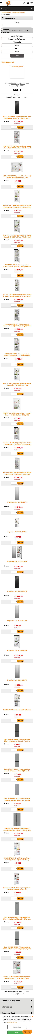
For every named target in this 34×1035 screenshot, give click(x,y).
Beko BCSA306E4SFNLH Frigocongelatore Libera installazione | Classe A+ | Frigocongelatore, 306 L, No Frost (17, 889)
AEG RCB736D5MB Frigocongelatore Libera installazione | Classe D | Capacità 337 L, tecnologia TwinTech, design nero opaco (17, 118)
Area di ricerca (17, 36)
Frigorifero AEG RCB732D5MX (17, 502)
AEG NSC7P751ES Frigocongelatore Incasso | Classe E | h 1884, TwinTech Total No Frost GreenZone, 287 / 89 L (17, 147)
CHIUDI (32, 1016)
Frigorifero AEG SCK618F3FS (17, 532)
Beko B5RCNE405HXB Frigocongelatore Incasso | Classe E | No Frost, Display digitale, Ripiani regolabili (17, 948)
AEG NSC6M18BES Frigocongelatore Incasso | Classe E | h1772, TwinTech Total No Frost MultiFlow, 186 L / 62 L (17, 355)
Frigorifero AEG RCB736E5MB (17, 591)
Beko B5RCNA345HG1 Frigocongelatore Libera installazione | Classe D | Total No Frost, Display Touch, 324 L (17, 741)
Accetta (17, 1032)
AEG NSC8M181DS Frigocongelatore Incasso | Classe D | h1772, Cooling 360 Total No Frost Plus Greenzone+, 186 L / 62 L (17, 325)
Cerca (17, 22)
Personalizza (17, 1027)
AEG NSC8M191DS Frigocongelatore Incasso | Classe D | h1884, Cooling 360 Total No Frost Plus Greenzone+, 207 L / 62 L (17, 266)
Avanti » (22, 85)
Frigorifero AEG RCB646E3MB (17, 650)
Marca (17, 48)
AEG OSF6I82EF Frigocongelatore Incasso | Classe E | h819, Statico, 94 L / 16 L (17, 176)
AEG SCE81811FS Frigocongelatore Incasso (17, 710)
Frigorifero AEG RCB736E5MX (17, 620)
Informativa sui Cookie (12, 1022)
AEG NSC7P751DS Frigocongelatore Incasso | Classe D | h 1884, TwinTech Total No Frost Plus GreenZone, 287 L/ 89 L (17, 236)
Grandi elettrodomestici (21, 30)
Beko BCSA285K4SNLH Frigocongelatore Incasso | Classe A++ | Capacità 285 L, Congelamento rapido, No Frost (17, 859)
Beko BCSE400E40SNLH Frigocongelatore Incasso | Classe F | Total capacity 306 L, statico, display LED (16, 978)
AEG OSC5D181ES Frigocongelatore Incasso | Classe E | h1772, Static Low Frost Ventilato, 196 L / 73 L (17, 385)
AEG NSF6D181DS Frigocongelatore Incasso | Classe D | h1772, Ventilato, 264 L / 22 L (17, 473)
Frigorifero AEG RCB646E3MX (17, 680)
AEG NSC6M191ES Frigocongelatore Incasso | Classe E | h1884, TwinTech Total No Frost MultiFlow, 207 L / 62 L (17, 296)
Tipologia (17, 42)
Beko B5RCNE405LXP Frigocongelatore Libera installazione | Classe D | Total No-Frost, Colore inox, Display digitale (17, 770)
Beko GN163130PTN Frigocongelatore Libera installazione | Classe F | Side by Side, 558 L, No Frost (17, 830)
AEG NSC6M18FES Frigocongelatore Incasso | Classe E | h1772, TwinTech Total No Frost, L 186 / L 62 (17, 444)
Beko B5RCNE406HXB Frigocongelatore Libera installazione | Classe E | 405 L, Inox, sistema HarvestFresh (17, 919)
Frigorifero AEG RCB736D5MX (17, 561)
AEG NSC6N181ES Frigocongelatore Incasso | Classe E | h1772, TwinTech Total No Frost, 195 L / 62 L (17, 207)
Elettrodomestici (5, 9)
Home (2, 30)
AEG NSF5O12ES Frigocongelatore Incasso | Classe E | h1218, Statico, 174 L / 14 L (17, 414)
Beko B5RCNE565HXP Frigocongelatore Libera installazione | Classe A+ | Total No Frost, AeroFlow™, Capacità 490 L (17, 800)
